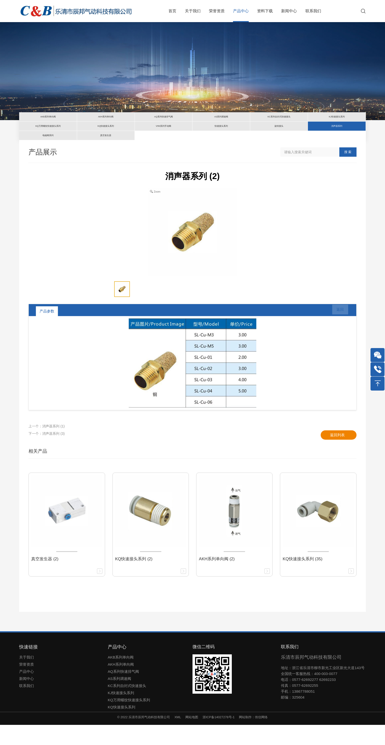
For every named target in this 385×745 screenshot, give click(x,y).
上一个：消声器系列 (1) (46, 446)
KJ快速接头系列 (121, 713)
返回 (337, 331)
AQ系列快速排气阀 (123, 691)
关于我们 (26, 677)
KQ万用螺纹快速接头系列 (129, 720)
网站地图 (191, 737)
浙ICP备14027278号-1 (218, 737)
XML (177, 737)
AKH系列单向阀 (121, 684)
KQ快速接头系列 (121, 727)
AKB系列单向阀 (121, 677)
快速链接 (28, 667)
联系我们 (26, 706)
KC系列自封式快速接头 (127, 706)
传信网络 (261, 737)
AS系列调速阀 (119, 699)
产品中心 (26, 691)
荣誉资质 (26, 684)
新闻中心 (26, 699)
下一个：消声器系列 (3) (46, 454)
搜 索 (348, 172)
